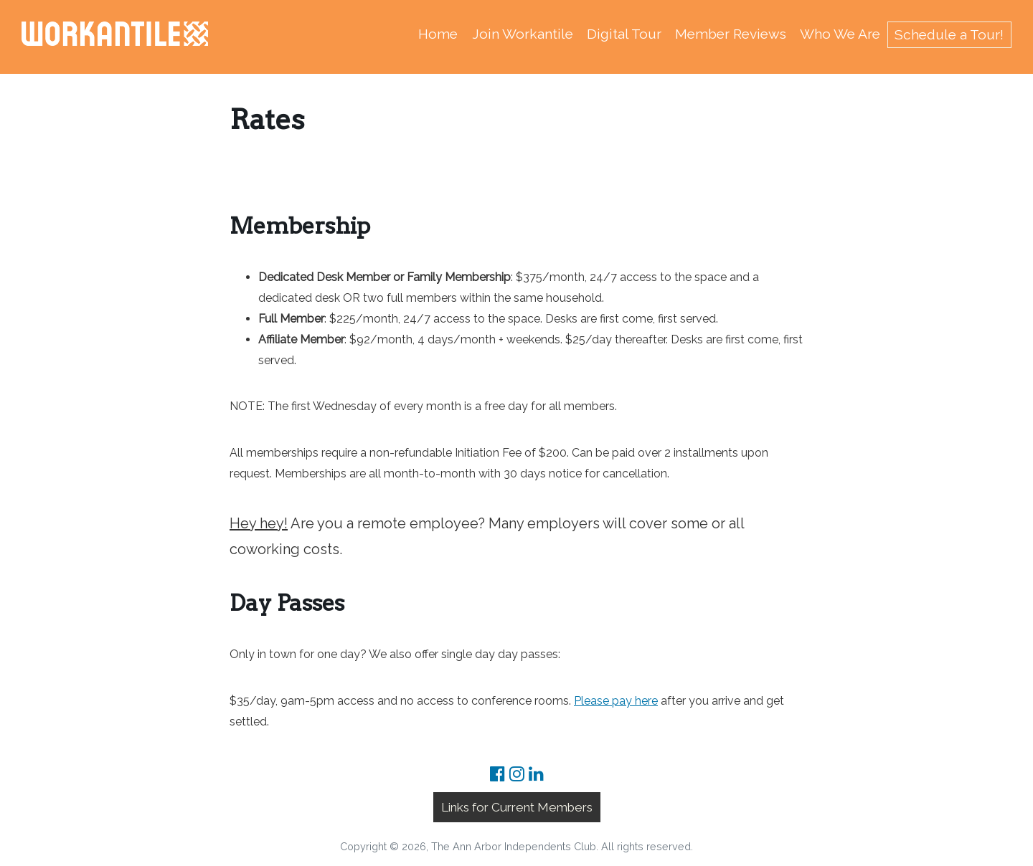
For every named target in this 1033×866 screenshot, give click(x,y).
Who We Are (840, 34)
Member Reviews (730, 34)
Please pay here (616, 701)
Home (438, 34)
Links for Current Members (517, 807)
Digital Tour (624, 34)
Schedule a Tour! (949, 34)
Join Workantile (522, 34)
